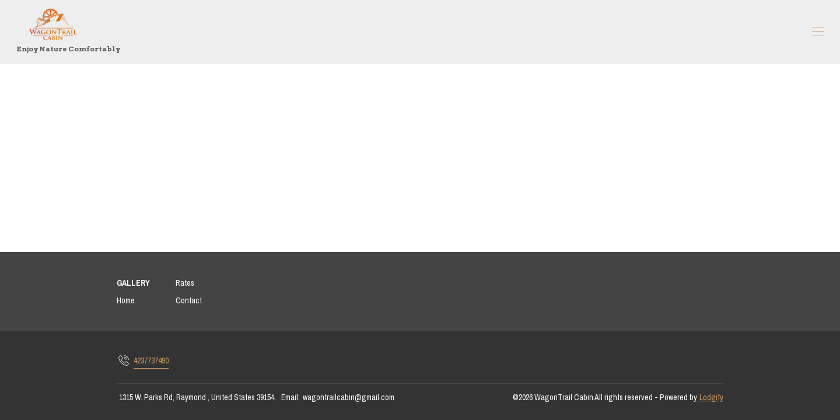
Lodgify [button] (711, 397)
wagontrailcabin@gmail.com (348, 397)
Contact (189, 300)
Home (126, 300)
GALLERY (133, 283)
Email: (290, 397)
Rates (185, 283)
